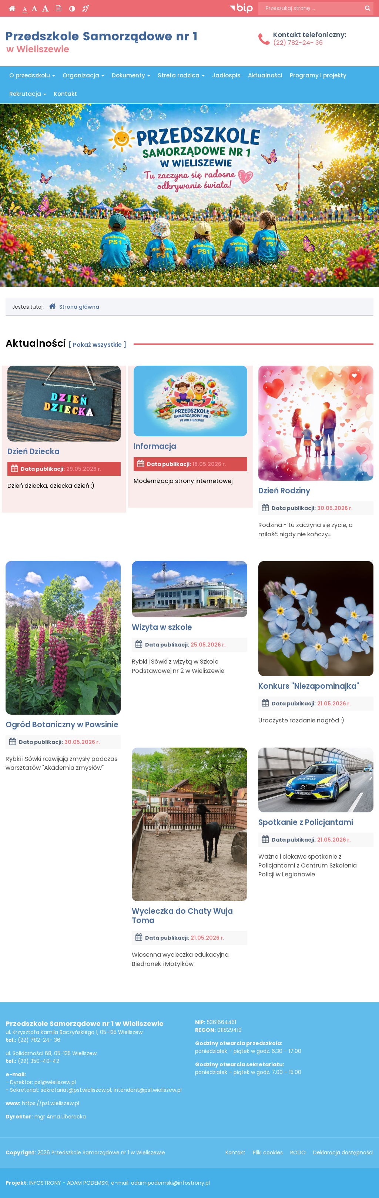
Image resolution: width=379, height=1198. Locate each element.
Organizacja (83, 75)
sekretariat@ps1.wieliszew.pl (76, 1090)
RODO (298, 1152)
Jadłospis (226, 75)
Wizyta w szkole (189, 596)
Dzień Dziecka (64, 411)
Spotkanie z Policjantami (315, 787)
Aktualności (265, 75)
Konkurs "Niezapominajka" (315, 626)
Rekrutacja (27, 94)
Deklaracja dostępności (343, 1152)
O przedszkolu (32, 75)
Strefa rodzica (181, 75)
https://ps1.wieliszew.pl (50, 1103)
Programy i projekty (318, 75)
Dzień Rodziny (315, 431)
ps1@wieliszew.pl (55, 1082)
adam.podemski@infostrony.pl (170, 1183)
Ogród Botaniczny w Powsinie (63, 645)
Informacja (190, 409)
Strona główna (74, 307)
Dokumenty (131, 75)
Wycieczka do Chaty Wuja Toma (189, 837)
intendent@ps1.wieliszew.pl (148, 1090)
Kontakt (65, 94)
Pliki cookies (268, 1152)
